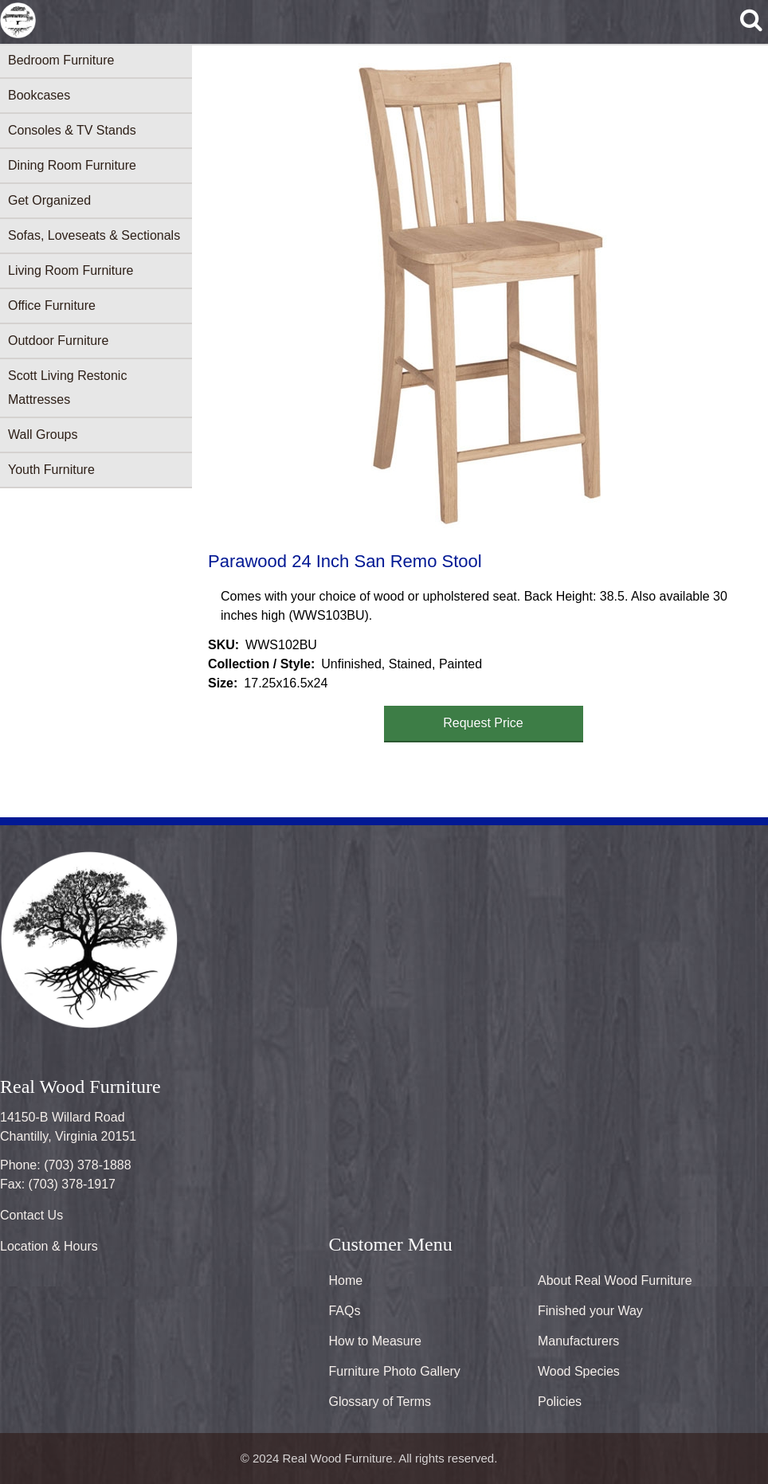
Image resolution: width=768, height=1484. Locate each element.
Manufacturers (578, 1341)
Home (345, 1280)
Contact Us (31, 1215)
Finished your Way (590, 1311)
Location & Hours (49, 1246)
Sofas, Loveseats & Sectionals (94, 235)
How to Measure (374, 1341)
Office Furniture (52, 305)
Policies (560, 1401)
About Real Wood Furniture (615, 1280)
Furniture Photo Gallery (394, 1371)
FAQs (344, 1311)
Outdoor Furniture (58, 340)
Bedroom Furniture (61, 60)
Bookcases (39, 95)
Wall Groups (42, 434)
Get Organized (49, 200)
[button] (477, 295)
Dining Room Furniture (72, 165)
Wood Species (579, 1371)
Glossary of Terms (379, 1401)
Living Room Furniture (70, 270)
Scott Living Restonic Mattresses (67, 387)
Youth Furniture (51, 469)
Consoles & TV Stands (72, 130)
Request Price (483, 723)
